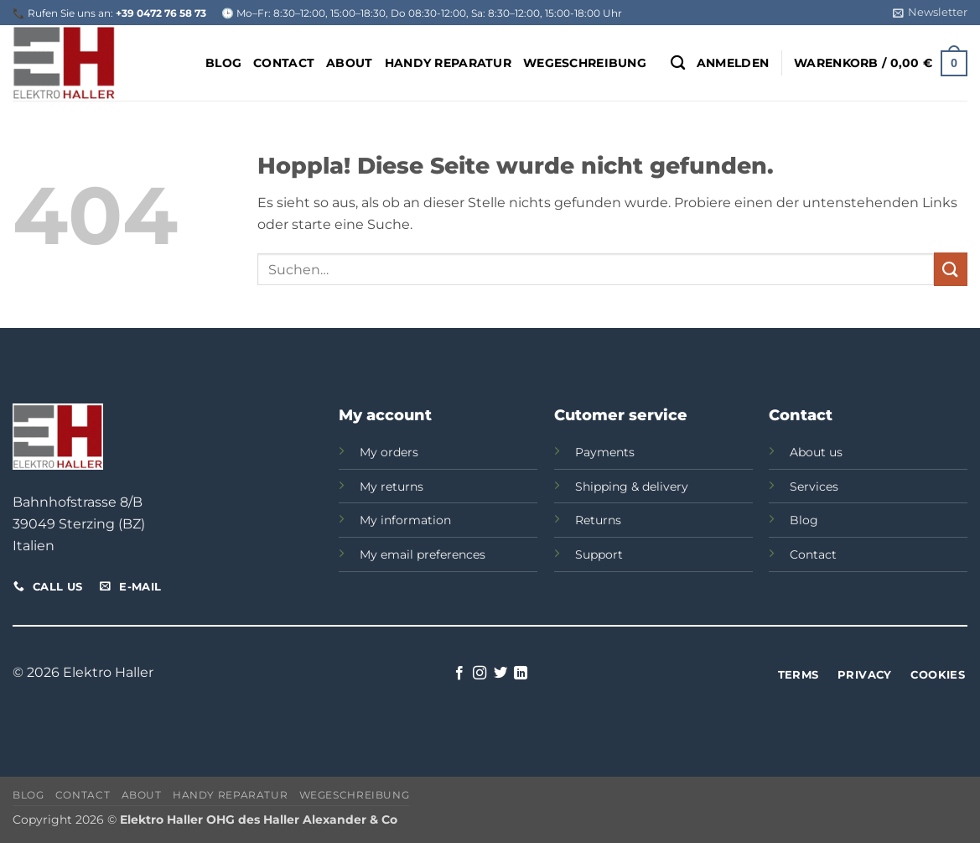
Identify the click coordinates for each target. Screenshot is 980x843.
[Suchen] (678, 63)
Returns (598, 520)
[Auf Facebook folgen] (459, 673)
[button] (930, 12)
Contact (283, 62)
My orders (389, 452)
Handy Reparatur (448, 62)
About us (816, 452)
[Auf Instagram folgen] (479, 673)
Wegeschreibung (584, 62)
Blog (223, 62)
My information (405, 520)
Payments (605, 452)
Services (814, 486)
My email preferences (422, 554)
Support (599, 554)
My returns (391, 486)
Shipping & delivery (631, 486)
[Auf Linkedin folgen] (520, 673)
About (349, 62)
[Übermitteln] (950, 268)
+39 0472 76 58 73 (161, 13)
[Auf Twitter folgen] (500, 673)
